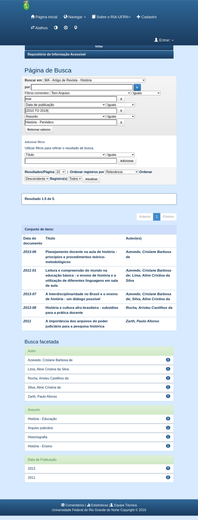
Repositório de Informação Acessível (57, 54)
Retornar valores (39, 129)
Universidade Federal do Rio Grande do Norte (85, 510)
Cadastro (147, 16)
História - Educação (42, 419)
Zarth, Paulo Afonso (142, 321)
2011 (31, 477)
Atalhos (39, 27)
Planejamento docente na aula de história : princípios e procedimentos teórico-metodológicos (81, 257)
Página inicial (44, 16)
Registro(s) (58, 179)
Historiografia (37, 437)
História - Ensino (40, 446)
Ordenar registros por (87, 172)
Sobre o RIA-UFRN (111, 16)
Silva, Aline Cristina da (151, 299)
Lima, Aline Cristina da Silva (48, 369)
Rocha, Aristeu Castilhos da (149, 308)
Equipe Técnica (125, 505)
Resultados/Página (39, 172)
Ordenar (145, 172)
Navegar (75, 16)
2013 (31, 468)
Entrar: (163, 40)
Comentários (74, 505)
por (27, 87)
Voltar (99, 46)
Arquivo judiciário (40, 428)
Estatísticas (99, 505)
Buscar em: (34, 80)
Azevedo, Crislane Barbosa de (50, 360)
